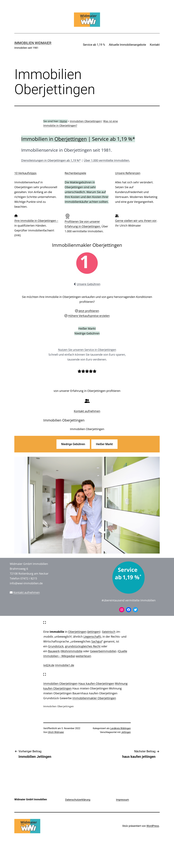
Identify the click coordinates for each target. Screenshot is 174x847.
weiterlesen (83, 656)
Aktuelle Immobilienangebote (127, 44)
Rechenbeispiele (75, 173)
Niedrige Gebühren (73, 444)
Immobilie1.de (64, 665)
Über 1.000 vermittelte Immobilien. (107, 160)
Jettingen (94, 632)
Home (63, 121)
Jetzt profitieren (89, 311)
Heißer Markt (104, 444)
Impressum (122, 799)
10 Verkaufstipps (25, 173)
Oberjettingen (70, 138)
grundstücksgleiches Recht (82, 646)
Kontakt (155, 44)
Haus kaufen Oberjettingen (96, 683)
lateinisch (109, 632)
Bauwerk (54, 651)
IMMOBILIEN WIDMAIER (32, 43)
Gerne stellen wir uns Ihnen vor (136, 221)
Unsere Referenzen (127, 173)
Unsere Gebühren (88, 284)
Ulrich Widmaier (56, 732)
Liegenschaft (91, 636)
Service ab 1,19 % (94, 44)
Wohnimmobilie (71, 651)
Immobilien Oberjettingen (85, 121)
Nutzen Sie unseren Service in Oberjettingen (87, 350)
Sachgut (96, 641)
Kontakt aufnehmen (87, 411)
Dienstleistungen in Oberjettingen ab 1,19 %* (51, 160)
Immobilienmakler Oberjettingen (94, 698)
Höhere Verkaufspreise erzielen (89, 316)
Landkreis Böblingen (120, 728)
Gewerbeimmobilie (102, 651)
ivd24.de (48, 665)
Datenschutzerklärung (77, 799)
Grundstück (56, 646)
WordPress (152, 825)
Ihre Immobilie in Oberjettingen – (36, 221)
